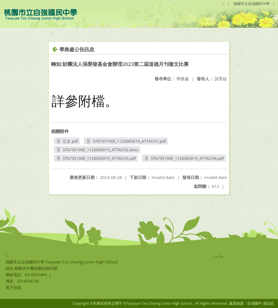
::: (223, 3)
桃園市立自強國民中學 (252, 3)
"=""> (219, 257)
